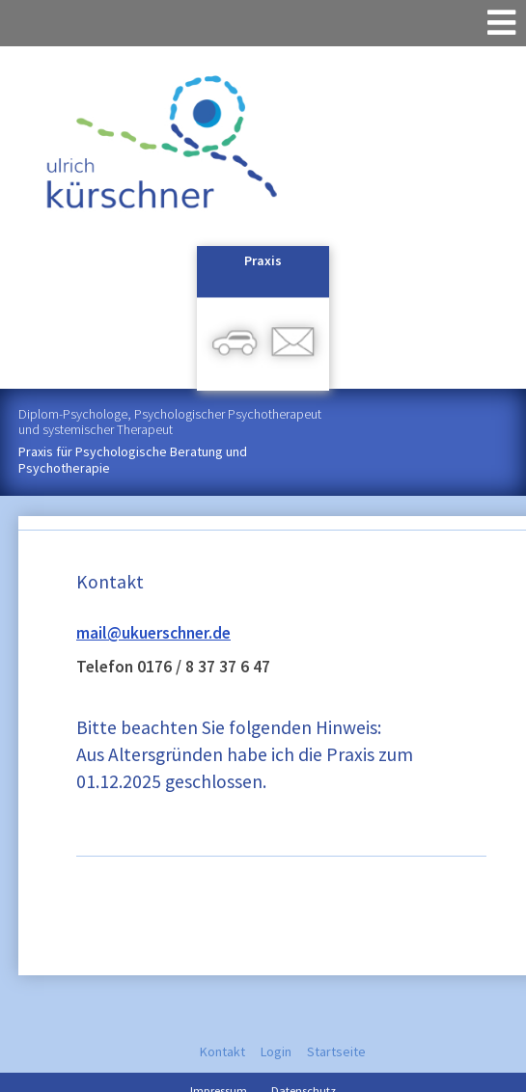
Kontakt (222, 1051)
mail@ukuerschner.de (153, 632)
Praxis (263, 260)
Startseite (336, 1051)
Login (276, 1051)
